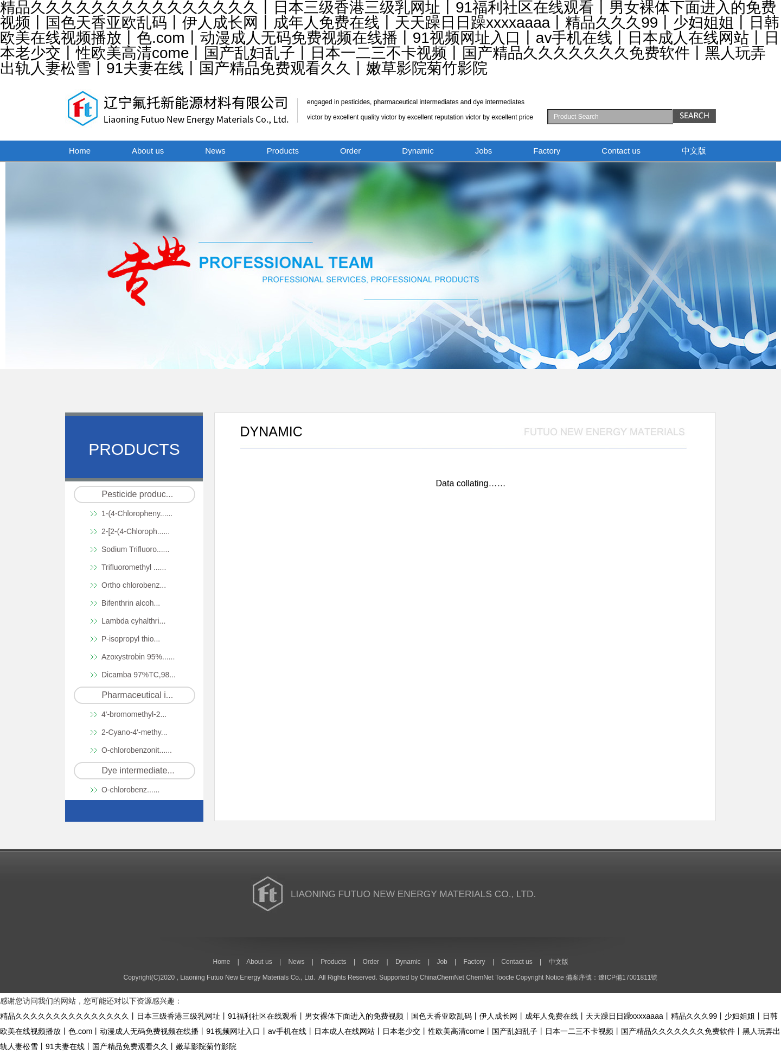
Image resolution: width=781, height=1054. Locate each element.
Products (283, 150)
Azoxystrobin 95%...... (138, 656)
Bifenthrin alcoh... (130, 603)
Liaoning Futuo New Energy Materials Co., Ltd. (247, 977)
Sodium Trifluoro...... (135, 549)
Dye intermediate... (138, 770)
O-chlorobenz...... (130, 789)
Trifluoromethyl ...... (133, 567)
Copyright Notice (540, 977)
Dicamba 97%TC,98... (138, 674)
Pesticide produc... (138, 494)
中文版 (694, 150)
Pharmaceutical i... (138, 695)
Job (442, 962)
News (215, 150)
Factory (546, 150)
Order (350, 150)
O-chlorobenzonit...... (136, 750)
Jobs (483, 150)
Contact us (621, 150)
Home (80, 150)
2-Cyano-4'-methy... (134, 732)
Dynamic (417, 150)
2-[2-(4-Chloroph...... (135, 531)
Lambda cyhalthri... (133, 621)
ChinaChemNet (442, 977)
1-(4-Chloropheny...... (136, 513)
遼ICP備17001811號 (627, 977)
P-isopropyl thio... (130, 638)
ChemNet (480, 977)
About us (148, 150)
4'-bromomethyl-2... (134, 714)
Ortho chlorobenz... (133, 585)
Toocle (504, 977)
